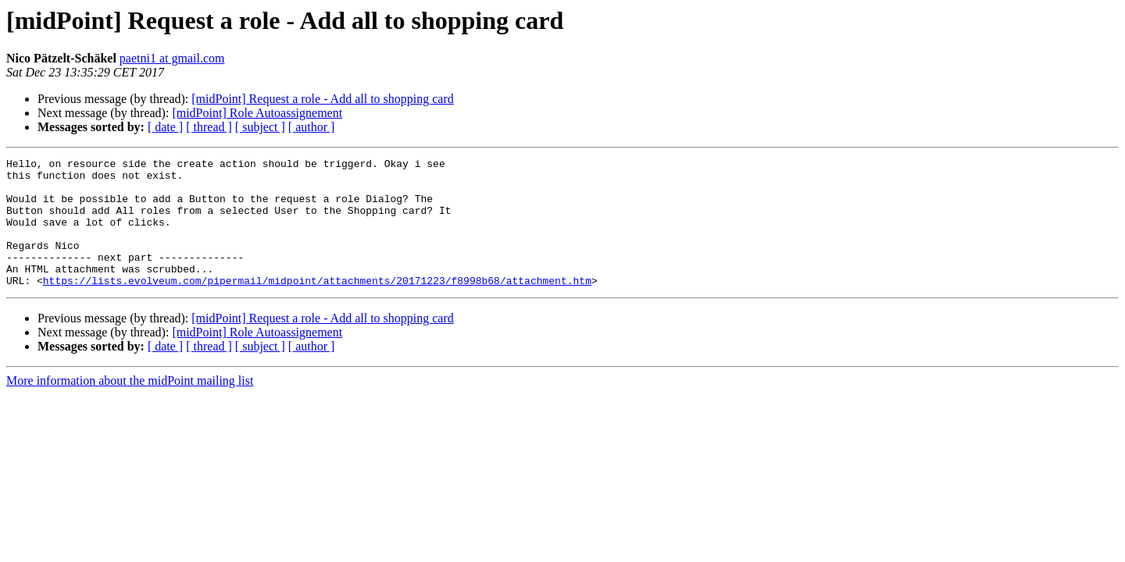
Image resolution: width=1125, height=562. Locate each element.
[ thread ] (209, 126)
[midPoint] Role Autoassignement (257, 112)
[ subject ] (260, 126)
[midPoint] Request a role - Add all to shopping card (322, 98)
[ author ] (311, 126)
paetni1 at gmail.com (172, 58)
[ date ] (165, 126)
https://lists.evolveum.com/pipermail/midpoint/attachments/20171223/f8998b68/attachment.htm (317, 306)
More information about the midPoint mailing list (129, 406)
